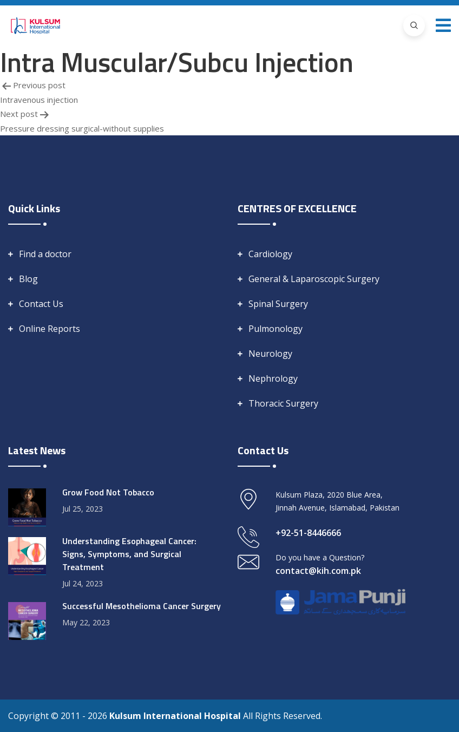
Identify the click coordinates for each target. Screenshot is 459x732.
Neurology (270, 354)
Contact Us (41, 304)
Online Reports (49, 329)
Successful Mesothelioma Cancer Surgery (141, 605)
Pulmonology (275, 329)
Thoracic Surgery (283, 403)
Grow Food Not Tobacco (108, 492)
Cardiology (270, 254)
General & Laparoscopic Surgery (313, 279)
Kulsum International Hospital (176, 716)
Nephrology (273, 378)
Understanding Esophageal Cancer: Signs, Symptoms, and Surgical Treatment (129, 553)
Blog (28, 279)
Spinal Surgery (278, 304)
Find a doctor (45, 254)
